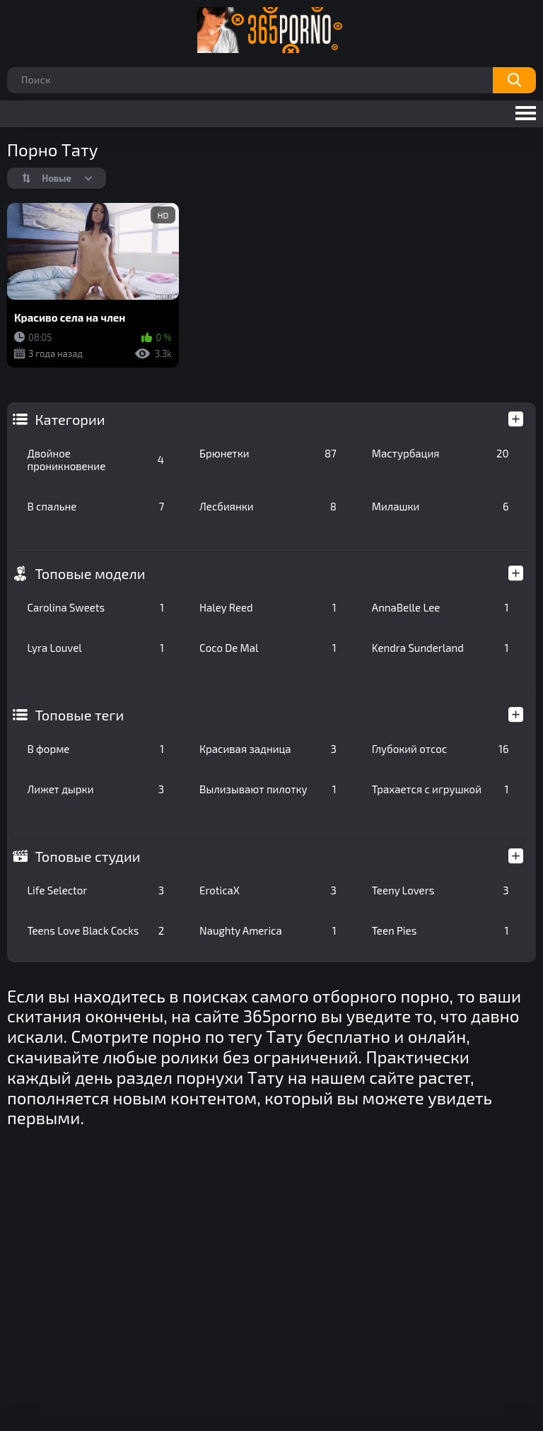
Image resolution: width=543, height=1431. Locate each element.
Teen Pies (440, 930)
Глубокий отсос (440, 748)
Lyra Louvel (95, 647)
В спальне (95, 506)
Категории (70, 419)
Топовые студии (87, 856)
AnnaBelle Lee (440, 607)
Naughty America (268, 930)
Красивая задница (268, 748)
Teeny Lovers (440, 890)
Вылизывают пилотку (268, 789)
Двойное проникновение (95, 459)
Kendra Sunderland (440, 647)
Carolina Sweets (95, 607)
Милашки (440, 506)
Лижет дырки (95, 789)
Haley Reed (268, 607)
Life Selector (95, 890)
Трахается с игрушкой (440, 789)
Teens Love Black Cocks (95, 930)
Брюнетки (268, 453)
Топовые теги (79, 714)
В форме (95, 748)
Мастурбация (440, 453)
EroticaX (268, 890)
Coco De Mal (268, 647)
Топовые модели (90, 573)
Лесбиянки (268, 506)
